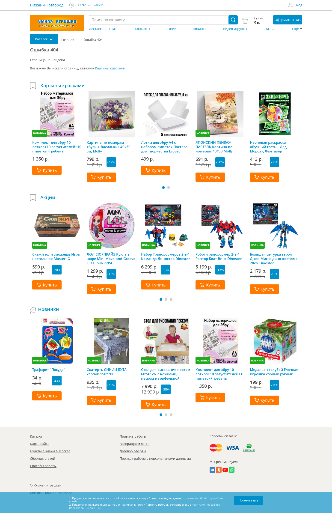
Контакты (142, 29)
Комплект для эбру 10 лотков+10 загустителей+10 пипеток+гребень (56, 146)
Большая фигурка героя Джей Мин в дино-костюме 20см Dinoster (274, 258)
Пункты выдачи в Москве (50, 451)
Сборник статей (42, 458)
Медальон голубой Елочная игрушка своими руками (274, 371)
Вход (298, 5)
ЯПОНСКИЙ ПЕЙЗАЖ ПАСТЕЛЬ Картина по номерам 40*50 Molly (214, 146)
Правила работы (133, 436)
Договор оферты (133, 451)
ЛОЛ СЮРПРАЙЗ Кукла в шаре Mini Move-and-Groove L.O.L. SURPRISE (111, 258)
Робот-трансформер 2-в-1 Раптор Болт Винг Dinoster (219, 256)
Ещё (295, 29)
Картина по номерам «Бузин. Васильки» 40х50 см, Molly (108, 146)
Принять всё (248, 500)
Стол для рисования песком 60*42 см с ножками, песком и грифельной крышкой (165, 373)
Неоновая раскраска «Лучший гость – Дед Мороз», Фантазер (268, 146)
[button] (163, 187)
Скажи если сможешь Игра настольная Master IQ (56, 256)
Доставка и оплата (104, 29)
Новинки (200, 29)
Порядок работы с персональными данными (155, 458)
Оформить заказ (288, 20)
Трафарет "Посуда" (48, 369)
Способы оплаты (43, 466)
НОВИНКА (39, 133)
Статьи (269, 29)
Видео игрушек (235, 29)
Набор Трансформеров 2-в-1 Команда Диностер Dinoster (165, 256)
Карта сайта (39, 443)
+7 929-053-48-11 (90, 5)
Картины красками (110, 68)
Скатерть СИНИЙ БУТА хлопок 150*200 (107, 371)
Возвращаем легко (134, 443)
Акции (171, 29)
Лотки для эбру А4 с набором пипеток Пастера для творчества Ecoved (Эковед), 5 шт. (164, 146)
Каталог (36, 436)
